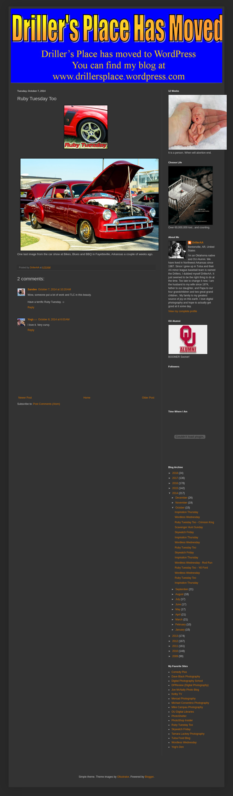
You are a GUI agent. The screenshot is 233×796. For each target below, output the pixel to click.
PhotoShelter (179, 716)
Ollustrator (123, 776)
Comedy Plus (179, 672)
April (178, 614)
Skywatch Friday (184, 532)
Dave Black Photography (186, 676)
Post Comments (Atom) (46, 403)
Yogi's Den (178, 746)
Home (86, 397)
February (180, 624)
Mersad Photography (183, 698)
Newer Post (25, 397)
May (178, 609)
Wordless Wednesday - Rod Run (193, 562)
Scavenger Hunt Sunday (189, 527)
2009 (175, 656)
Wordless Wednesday (187, 517)
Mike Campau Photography (187, 707)
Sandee (32, 289)
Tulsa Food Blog (181, 738)
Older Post (148, 397)
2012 (175, 641)
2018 (175, 473)
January (180, 629)
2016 (175, 483)
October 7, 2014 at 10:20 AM (54, 289)
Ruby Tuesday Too (185, 547)
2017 (175, 478)
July (178, 599)
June (178, 604)
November (181, 502)
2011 (175, 646)
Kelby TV (177, 694)
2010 (175, 651)
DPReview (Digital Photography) (190, 685)
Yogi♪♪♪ (32, 319)
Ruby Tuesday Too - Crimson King (194, 522)
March (179, 619)
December (181, 497)
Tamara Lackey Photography (188, 733)
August (179, 594)
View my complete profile (182, 311)
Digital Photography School (187, 680)
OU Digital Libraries (183, 711)
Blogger (149, 776)
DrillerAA (197, 242)
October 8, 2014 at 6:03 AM (53, 319)
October (180, 507)
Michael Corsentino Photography (190, 702)
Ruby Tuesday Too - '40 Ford (191, 567)
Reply (31, 307)
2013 (175, 635)
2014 (175, 493)
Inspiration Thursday (186, 512)
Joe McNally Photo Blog (185, 689)
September (182, 589)
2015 (175, 488)
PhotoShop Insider (182, 720)
